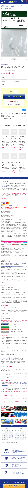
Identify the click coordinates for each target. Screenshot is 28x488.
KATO (21, 5)
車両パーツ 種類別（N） (11, 6)
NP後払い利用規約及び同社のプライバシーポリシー (11, 266)
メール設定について (5, 181)
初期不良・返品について (6, 380)
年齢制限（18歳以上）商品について (8, 366)
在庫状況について (4, 335)
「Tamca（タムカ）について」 (11, 359)
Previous (1, 59)
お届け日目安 (3, 316)
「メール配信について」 (7, 186)
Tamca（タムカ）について (6, 347)
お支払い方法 (3, 198)
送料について (3, 285)
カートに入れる (14, 96)
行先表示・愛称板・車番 (6, 8)
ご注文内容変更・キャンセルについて (9, 395)
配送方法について (4, 305)
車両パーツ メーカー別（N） (12, 5)
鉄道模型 (2, 5)
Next (26, 59)
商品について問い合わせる (14, 104)
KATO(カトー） (4, 64)
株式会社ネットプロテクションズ (16, 263)
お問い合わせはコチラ (14, 486)
